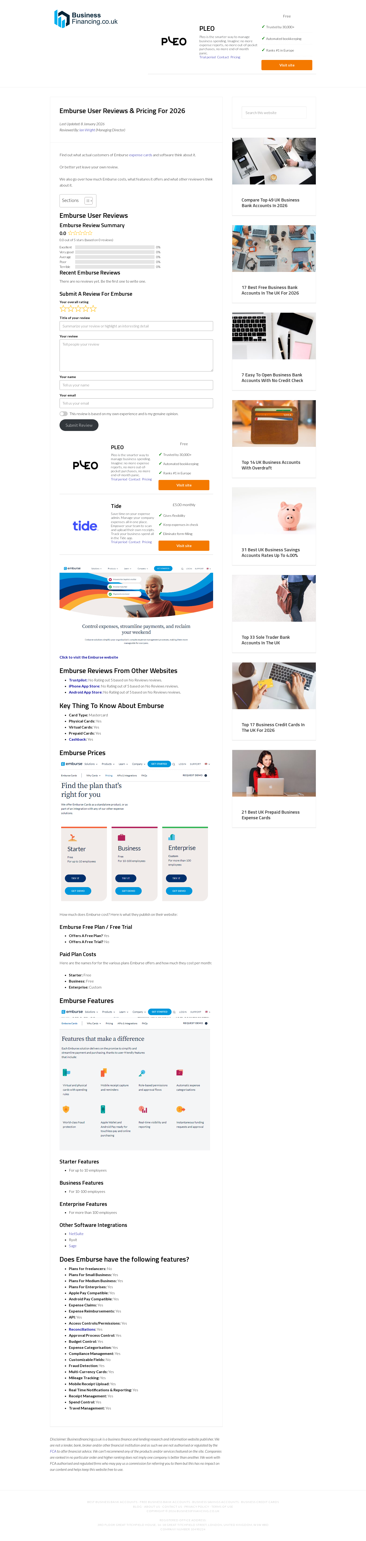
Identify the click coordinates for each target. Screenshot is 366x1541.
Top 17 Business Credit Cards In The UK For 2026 (273, 727)
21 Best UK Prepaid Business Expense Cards (271, 814)
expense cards (140, 155)
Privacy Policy (196, 1506)
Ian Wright (87, 130)
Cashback (77, 739)
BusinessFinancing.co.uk (87, 18)
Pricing (235, 57)
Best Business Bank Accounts (112, 1502)
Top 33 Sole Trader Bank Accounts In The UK (266, 639)
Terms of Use (222, 1506)
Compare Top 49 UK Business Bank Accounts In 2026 (270, 202)
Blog (137, 1506)
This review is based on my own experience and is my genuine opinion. (124, 413)
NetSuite (76, 1233)
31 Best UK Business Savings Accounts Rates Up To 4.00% (271, 552)
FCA (53, 1451)
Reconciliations (82, 1329)
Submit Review (79, 425)
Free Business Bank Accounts (165, 1502)
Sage (73, 1245)
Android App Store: (85, 692)
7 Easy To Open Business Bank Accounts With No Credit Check (272, 377)
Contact (223, 57)
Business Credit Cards (260, 1502)
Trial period (207, 57)
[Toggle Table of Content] (86, 201)
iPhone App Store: (84, 686)
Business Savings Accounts (215, 1502)
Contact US (172, 1506)
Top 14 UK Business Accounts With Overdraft (271, 464)
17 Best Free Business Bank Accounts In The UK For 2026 (270, 290)
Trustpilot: (78, 680)
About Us (152, 1506)
